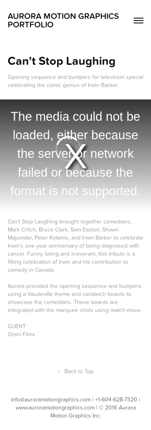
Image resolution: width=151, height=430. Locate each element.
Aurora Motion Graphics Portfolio (63, 20)
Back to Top (75, 371)
